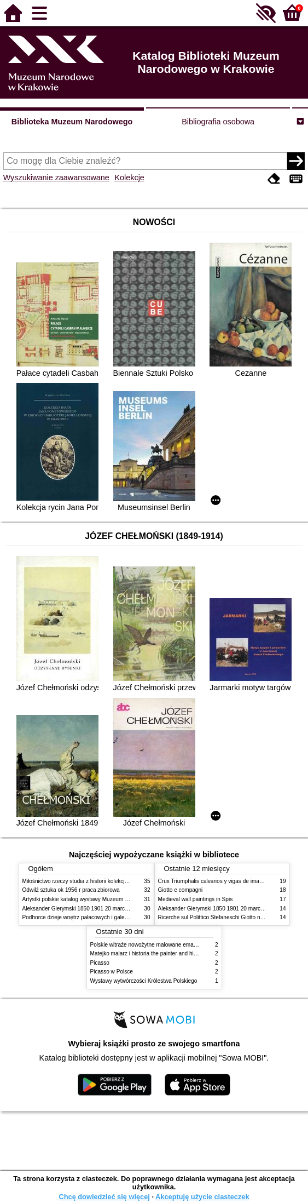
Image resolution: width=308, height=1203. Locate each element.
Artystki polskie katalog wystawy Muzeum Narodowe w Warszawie (103, 899)
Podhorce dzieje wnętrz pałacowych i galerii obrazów (87, 917)
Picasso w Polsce (111, 972)
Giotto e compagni (180, 890)
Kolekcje (129, 177)
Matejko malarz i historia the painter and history (148, 953)
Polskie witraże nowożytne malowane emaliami (147, 945)
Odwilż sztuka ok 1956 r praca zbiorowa (71, 890)
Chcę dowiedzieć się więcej (104, 1197)
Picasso (99, 963)
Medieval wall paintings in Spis (195, 899)
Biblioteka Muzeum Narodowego (71, 121)
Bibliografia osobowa (218, 121)
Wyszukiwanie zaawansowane (56, 177)
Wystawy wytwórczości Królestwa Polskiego (143, 981)
